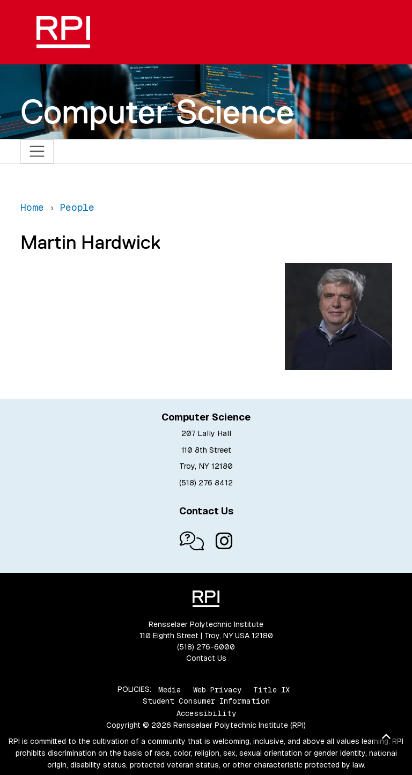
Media (169, 689)
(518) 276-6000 (206, 647)
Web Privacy (217, 689)
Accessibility (206, 713)
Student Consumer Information (206, 701)
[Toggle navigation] (37, 151)
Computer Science (157, 111)
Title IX (271, 689)
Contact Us (206, 658)
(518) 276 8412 (206, 483)
